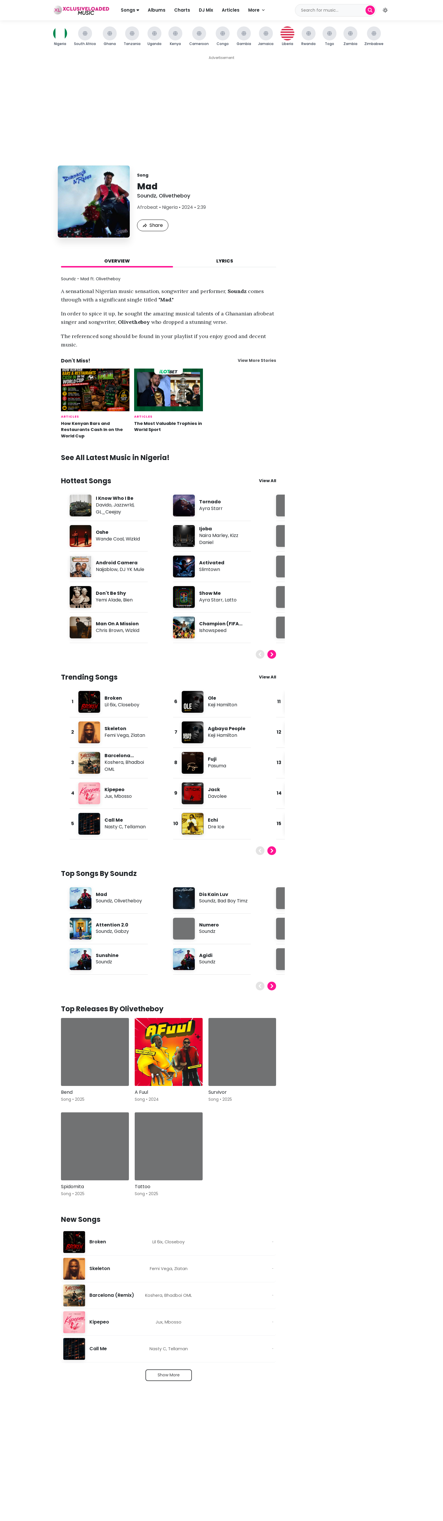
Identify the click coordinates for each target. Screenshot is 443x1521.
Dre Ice (216, 826)
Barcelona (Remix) (111, 1295)
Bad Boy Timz (232, 900)
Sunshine (107, 955)
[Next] (271, 654)
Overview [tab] (117, 261)
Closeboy (128, 704)
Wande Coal (110, 539)
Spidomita (72, 1186)
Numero (209, 925)
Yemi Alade (108, 600)
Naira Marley (213, 535)
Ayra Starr (211, 508)
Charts (182, 10)
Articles (230, 10)
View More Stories (257, 360)
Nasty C (113, 826)
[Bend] (95, 1052)
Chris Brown (109, 630)
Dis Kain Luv (213, 894)
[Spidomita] (95, 1146)
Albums (156, 10)
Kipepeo (115, 789)
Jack (214, 789)
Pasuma (217, 765)
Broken (113, 698)
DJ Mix (206, 10)
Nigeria (170, 207)
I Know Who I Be (114, 498)
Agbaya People (226, 728)
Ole (212, 698)
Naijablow (107, 569)
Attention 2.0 (112, 925)
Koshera (114, 762)
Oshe (102, 532)
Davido (103, 505)
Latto (231, 600)
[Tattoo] (169, 1146)
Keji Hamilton (222, 704)
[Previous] (260, 654)
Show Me (210, 593)
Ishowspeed (212, 630)
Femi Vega (117, 735)
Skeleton (115, 728)
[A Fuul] (169, 1052)
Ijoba (205, 528)
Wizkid (133, 539)
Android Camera (117, 562)
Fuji (212, 759)
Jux (108, 796)
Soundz (146, 195)
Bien (128, 600)
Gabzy (121, 931)
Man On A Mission (117, 623)
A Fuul (141, 1092)
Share (153, 225)
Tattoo (142, 1186)
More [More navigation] (257, 10)
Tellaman (135, 826)
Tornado (210, 501)
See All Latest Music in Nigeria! (115, 457)
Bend (67, 1092)
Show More (169, 1375)
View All (267, 481)
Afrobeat (147, 207)
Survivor (217, 1092)
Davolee (217, 796)
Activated (211, 562)
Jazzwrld (124, 505)
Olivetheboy (174, 195)
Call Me (114, 820)
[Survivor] (242, 1052)
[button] (385, 10)
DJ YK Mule (132, 569)
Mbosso (123, 796)
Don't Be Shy (111, 593)
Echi (213, 820)
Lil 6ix (110, 704)
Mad (101, 894)
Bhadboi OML (178, 1295)
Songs (130, 10)
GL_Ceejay (108, 512)
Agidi (206, 955)
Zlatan (138, 735)
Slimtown (209, 569)
